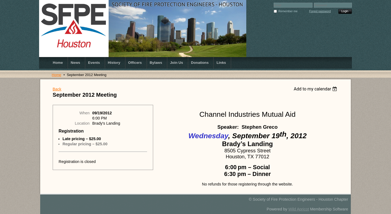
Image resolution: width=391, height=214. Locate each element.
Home (56, 75)
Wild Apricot (298, 209)
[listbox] (316, 89)
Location (82, 123)
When (84, 113)
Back (57, 89)
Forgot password (320, 11)
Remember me (287, 11)
